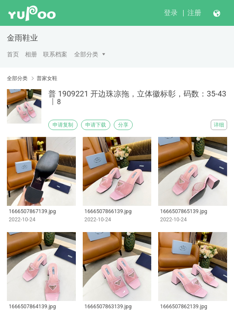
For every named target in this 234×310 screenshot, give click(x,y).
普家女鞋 (47, 78)
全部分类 (86, 54)
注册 (194, 13)
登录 (171, 13)
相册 (31, 54)
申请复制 (63, 125)
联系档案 (55, 54)
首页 (13, 54)
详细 (219, 125)
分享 (123, 125)
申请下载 (95, 125)
